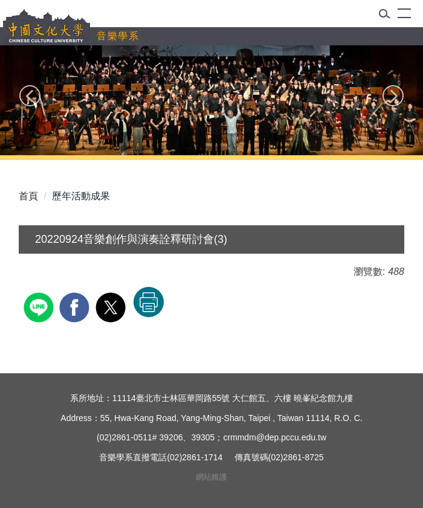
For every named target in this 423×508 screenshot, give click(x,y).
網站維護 (211, 476)
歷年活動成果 (81, 196)
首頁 (28, 196)
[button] (388, 16)
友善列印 (149, 302)
